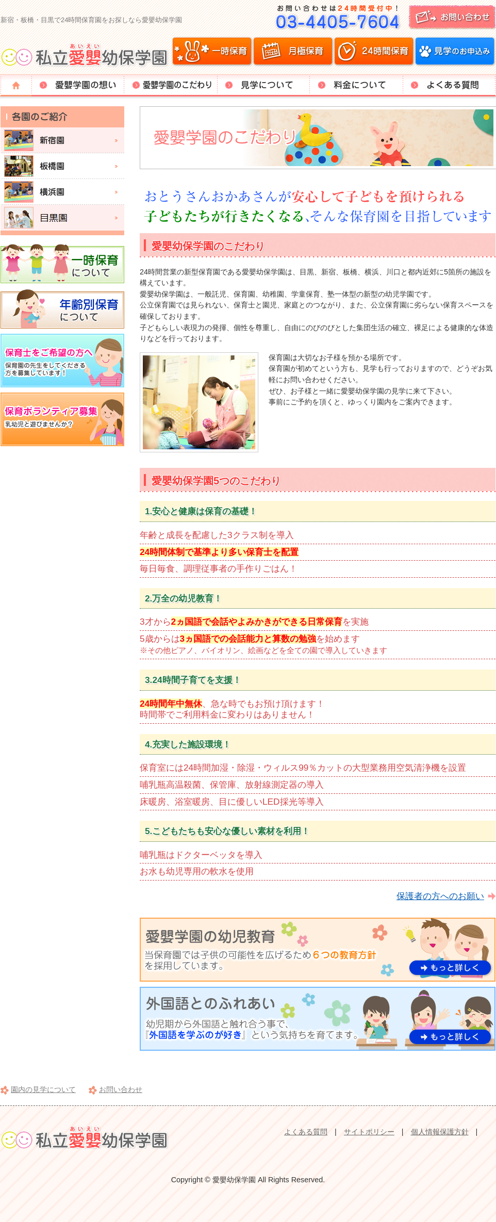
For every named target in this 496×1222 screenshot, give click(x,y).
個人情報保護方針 (440, 1132)
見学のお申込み (454, 51)
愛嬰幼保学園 (86, 54)
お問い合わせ (382, 17)
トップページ (16, 85)
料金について (356, 85)
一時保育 (212, 51)
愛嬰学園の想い (77, 85)
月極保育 (293, 51)
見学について (263, 85)
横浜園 (62, 192)
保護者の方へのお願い (440, 896)
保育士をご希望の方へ (62, 360)
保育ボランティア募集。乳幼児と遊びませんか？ (62, 419)
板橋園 (62, 166)
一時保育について (62, 263)
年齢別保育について (62, 308)
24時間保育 (374, 51)
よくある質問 (449, 85)
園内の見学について (43, 1089)
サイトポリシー (369, 1132)
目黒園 (62, 218)
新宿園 (62, 140)
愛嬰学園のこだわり (170, 85)
